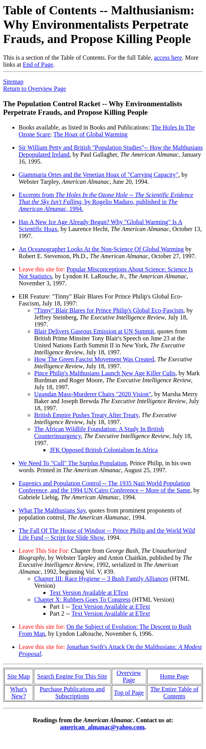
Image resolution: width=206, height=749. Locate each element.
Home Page (174, 676)
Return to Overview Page (34, 88)
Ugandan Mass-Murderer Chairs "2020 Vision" (92, 394)
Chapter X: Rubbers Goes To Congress (82, 599)
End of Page (38, 64)
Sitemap (13, 81)
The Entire (164, 689)
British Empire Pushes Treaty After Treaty (86, 415)
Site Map (18, 676)
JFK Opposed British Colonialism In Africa (104, 450)
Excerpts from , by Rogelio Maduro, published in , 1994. (106, 202)
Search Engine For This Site (72, 676)
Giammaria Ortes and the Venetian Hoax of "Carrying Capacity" (98, 174)
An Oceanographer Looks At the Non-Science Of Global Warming (101, 249)
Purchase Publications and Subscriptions (72, 692)
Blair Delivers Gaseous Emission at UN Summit (94, 331)
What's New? (18, 692)
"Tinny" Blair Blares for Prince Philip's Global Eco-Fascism (108, 310)
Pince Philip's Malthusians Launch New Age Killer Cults (104, 373)
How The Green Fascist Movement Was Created (94, 359)
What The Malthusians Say (52, 510)
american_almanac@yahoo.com (102, 727)
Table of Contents (181, 692)
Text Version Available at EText (89, 592)
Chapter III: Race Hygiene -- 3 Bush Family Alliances (101, 578)
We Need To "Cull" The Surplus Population (73, 463)
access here (168, 57)
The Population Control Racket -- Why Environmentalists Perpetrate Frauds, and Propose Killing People (92, 108)
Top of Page (129, 692)
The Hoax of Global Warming (90, 134)
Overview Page (129, 676)
